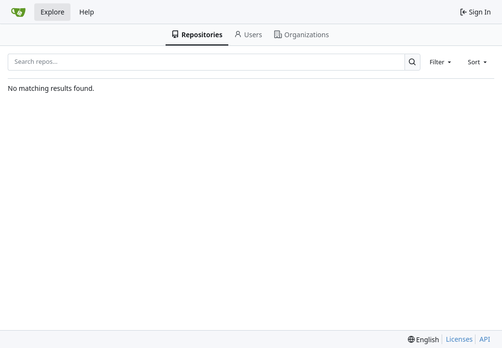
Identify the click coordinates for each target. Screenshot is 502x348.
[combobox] (441, 62)
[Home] (18, 12)
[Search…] (412, 62)
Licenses (459, 339)
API (484, 339)
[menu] (423, 339)
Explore (52, 11)
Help (86, 11)
